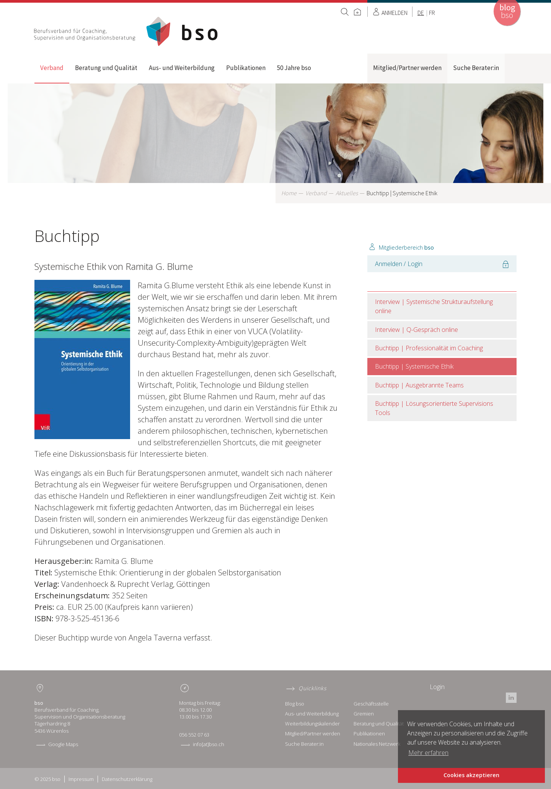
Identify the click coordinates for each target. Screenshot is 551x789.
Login (437, 687)
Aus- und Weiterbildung (182, 68)
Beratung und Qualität (106, 68)
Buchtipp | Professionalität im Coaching (429, 348)
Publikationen (246, 68)
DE (420, 12)
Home (127, 31)
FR (432, 12)
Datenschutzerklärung (127, 779)
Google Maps (63, 744)
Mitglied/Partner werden (407, 68)
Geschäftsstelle (371, 703)
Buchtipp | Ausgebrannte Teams (419, 385)
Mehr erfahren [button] (428, 752)
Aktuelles (347, 193)
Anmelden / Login (398, 264)
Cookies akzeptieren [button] (471, 775)
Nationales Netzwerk (377, 743)
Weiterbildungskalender (312, 723)
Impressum (81, 779)
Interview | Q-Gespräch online (416, 329)
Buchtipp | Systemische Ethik (414, 366)
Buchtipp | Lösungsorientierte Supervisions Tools (434, 408)
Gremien (364, 713)
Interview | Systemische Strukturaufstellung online (434, 306)
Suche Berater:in (476, 68)
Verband (52, 68)
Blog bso (294, 703)
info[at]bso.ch (208, 744)
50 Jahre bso (294, 68)
